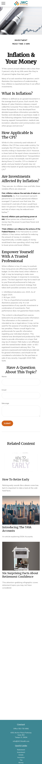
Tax (21, 760)
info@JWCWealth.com (21, 741)
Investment (21, 752)
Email (4, 390)
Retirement (21, 750)
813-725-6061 (23, 729)
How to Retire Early (15, 479)
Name (4, 376)
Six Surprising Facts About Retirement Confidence (20, 574)
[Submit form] (7, 423)
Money (21, 763)
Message (5, 403)
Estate (21, 755)
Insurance (21, 757)
